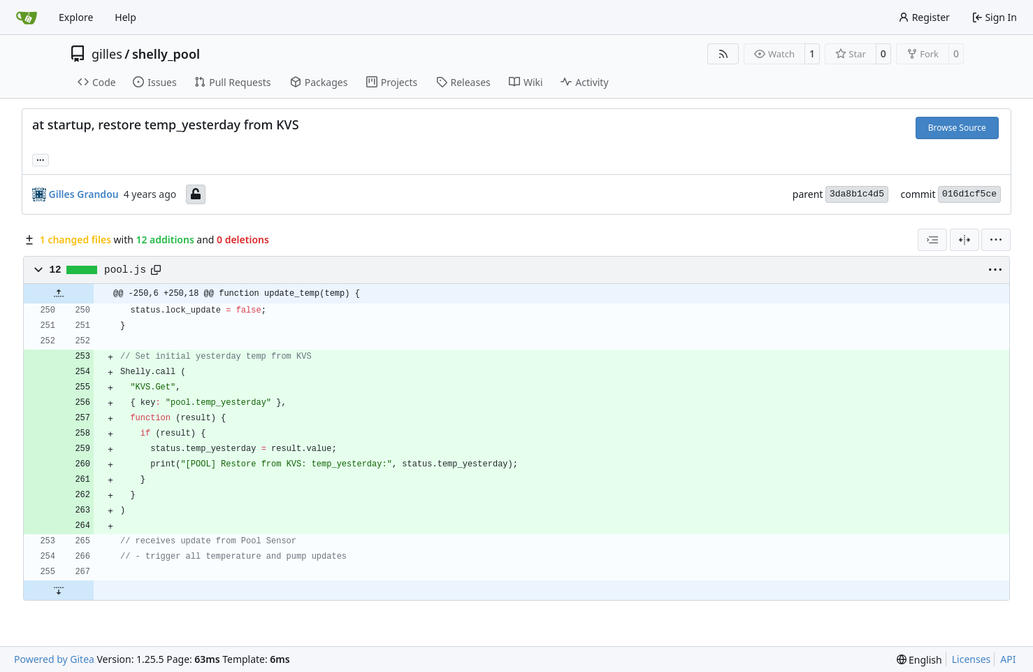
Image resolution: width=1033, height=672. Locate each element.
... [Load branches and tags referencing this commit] (40, 159)
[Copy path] (156, 270)
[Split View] (964, 240)
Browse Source (957, 128)
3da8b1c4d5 (857, 194)
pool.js (125, 270)
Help (125, 17)
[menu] (996, 240)
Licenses (971, 659)
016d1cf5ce (969, 194)
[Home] (26, 17)
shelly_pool (166, 54)
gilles (107, 54)
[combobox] (932, 240)
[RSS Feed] (723, 53)
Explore (76, 17)
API (1008, 659)
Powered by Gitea (54, 659)
